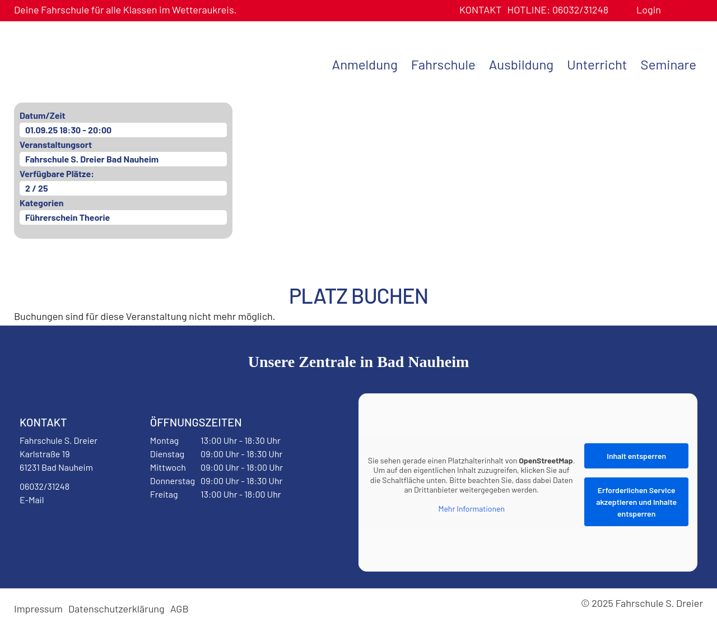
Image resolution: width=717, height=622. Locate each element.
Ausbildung (521, 64)
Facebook (47, 528)
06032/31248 (557, 9)
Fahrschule (443, 64)
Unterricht (597, 64)
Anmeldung (365, 64)
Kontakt (480, 9)
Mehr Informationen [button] (471, 508)
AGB (179, 608)
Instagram (91, 528)
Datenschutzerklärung (116, 608)
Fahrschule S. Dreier (84, 63)
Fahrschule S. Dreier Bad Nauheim (92, 159)
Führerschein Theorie (67, 217)
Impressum (38, 608)
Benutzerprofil (674, 10)
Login (648, 9)
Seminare (668, 64)
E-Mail (32, 499)
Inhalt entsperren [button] (636, 456)
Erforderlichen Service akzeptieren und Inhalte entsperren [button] (636, 501)
